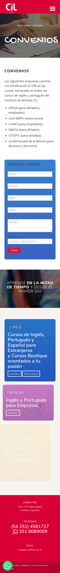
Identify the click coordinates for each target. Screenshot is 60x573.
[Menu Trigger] (52, 8)
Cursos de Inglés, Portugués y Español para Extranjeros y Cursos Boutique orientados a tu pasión (24, 350)
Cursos (27, 25)
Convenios (37, 25)
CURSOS (11, 327)
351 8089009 (30, 531)
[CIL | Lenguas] (24, 7)
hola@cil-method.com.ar (30, 549)
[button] (7, 566)
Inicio (19, 25)
